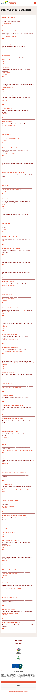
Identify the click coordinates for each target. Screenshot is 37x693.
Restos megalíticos (24, 517)
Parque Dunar (30, 386)
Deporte (16, 447)
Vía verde (30, 600)
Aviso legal (26, 691)
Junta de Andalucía (18, 659)
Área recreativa (5, 163)
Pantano (17, 517)
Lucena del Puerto (6, 611)
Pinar (28, 531)
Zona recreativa (12, 202)
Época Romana (5, 150)
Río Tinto (31, 163)
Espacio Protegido (6, 33)
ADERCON (18, 651)
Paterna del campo (19, 69)
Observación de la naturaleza (14, 19)
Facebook (18, 640)
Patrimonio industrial (19, 214)
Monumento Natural (6, 283)
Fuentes (4, 84)
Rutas (22, 97)
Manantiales (4, 110)
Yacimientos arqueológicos (14, 21)
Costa (3, 336)
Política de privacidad (19, 691)
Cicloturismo (4, 19)
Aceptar (18, 681)
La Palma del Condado (7, 585)
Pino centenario (28, 283)
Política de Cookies (12, 691)
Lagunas (4, 174)
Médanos (4, 46)
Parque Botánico (28, 310)
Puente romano (24, 19)
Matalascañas (8, 336)
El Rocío (15, 297)
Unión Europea (18, 667)
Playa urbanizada (26, 460)
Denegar (18, 685)
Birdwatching (12, 163)
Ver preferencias (18, 688)
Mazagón (13, 33)
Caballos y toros (5, 297)
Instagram (18, 643)
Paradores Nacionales (26, 486)
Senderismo (4, 21)
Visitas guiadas (29, 374)
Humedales (10, 624)
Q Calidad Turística (6, 461)
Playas (8, 34)
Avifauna (4, 475)
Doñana (11, 297)
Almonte (4, 397)
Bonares (11, 531)
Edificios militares (6, 323)
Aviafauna (4, 557)
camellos (4, 386)
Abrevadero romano (6, 201)
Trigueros (17, 188)
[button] (35, 671)
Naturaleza (10, 110)
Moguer (3, 57)
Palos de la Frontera (23, 57)
